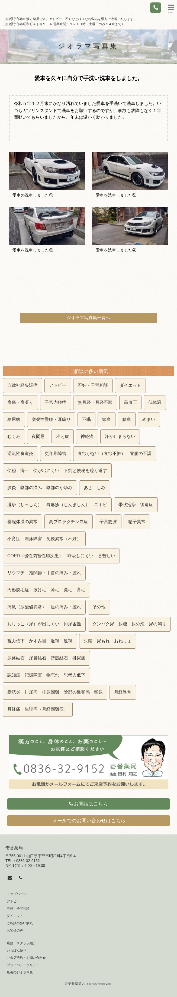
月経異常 (122, 692)
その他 (98, 607)
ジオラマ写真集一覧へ (88, 317)
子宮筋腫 (108, 521)
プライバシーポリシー (23, 965)
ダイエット (130, 385)
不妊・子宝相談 (93, 385)
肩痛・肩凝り (20, 402)
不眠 (86, 419)
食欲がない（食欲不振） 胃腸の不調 (115, 453)
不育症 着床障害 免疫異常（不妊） (44, 538)
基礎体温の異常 (22, 521)
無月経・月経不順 (95, 402)
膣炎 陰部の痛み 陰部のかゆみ (39, 487)
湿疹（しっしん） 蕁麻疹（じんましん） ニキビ (57, 504)
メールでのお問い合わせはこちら (88, 820)
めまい (148, 419)
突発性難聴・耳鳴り (51, 419)
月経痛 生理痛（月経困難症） (37, 709)
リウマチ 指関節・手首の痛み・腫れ (44, 572)
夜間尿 (38, 436)
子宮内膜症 (55, 402)
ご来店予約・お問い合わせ (26, 958)
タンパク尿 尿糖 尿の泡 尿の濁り (129, 624)
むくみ (13, 436)
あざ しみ (94, 487)
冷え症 (62, 436)
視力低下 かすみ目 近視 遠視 (39, 641)
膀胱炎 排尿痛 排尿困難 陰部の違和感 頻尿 (55, 692)
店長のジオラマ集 (20, 972)
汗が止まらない (120, 436)
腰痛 (126, 419)
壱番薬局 (14, 848)
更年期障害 (55, 453)
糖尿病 (13, 419)
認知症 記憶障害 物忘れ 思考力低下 (46, 675)
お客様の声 (15, 930)
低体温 (154, 402)
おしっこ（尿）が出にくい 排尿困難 (44, 624)
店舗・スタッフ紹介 (21, 943)
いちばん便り (16, 950)
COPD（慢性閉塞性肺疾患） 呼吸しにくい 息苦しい (61, 555)
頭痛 (106, 419)
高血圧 (130, 402)
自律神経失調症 (22, 385)
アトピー (57, 385)
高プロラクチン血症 (68, 521)
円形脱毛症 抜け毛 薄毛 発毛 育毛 (46, 589)
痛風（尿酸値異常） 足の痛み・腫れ (44, 607)
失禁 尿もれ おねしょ (107, 641)
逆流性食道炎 (20, 453)
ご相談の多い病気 (20, 923)
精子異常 (137, 521)
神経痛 (87, 436)
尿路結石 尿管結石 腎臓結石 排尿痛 (46, 658)
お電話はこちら (88, 804)
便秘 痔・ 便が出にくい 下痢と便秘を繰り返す (57, 470)
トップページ (16, 894)
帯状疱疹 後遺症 (135, 504)
